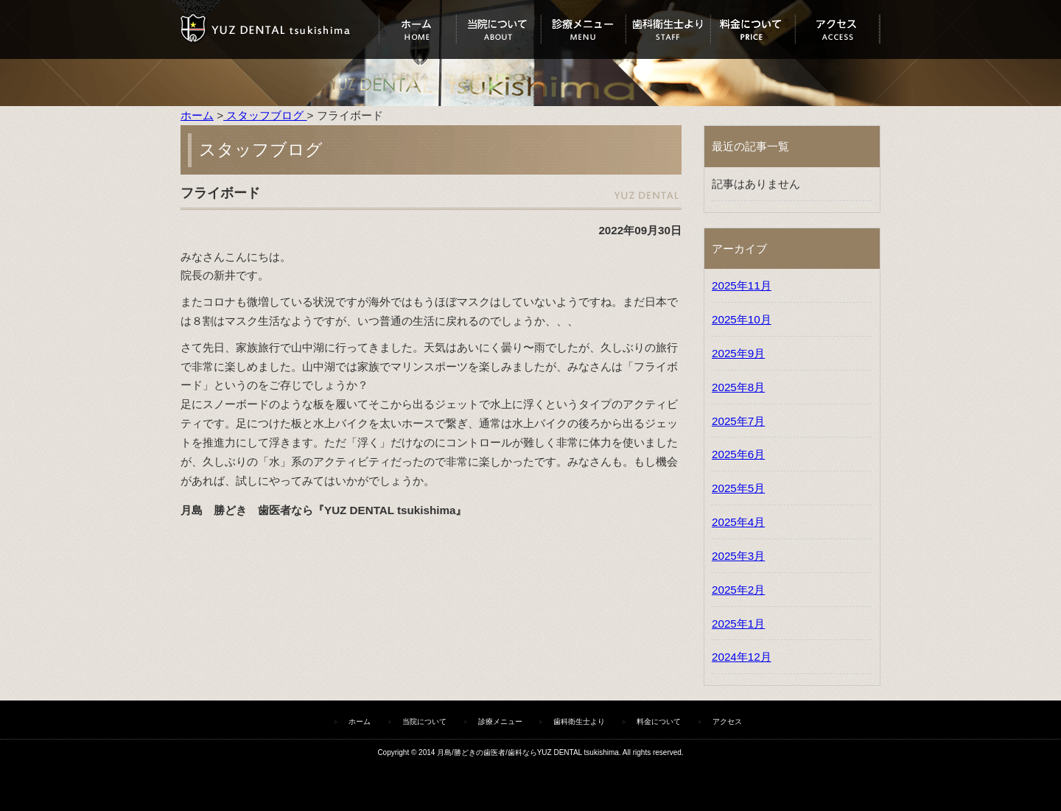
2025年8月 (738, 387)
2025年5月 (738, 488)
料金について (752, 29)
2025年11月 (741, 285)
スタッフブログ (265, 115)
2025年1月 (738, 623)
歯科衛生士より (668, 29)
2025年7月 (738, 421)
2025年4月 (738, 522)
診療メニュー (583, 29)
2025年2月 (738, 589)
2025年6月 (738, 454)
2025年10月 (741, 319)
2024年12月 (741, 656)
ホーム (417, 29)
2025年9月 (738, 353)
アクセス (837, 29)
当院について (498, 29)
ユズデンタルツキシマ (280, 29)
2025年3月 (738, 556)
